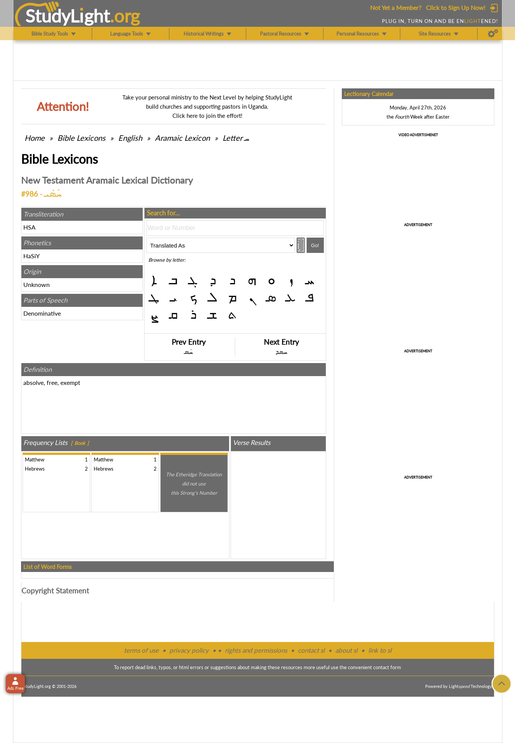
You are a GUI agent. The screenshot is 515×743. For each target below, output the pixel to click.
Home (34, 137)
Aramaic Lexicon (182, 137)
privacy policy (189, 650)
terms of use (141, 650)
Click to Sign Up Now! (455, 7)
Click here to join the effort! (207, 115)
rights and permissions (256, 650)
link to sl (380, 650)
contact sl (311, 650)
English (130, 137)
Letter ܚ (236, 137)
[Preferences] (493, 33)
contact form (387, 667)
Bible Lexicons (81, 137)
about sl (346, 650)
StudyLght (67, 15)
